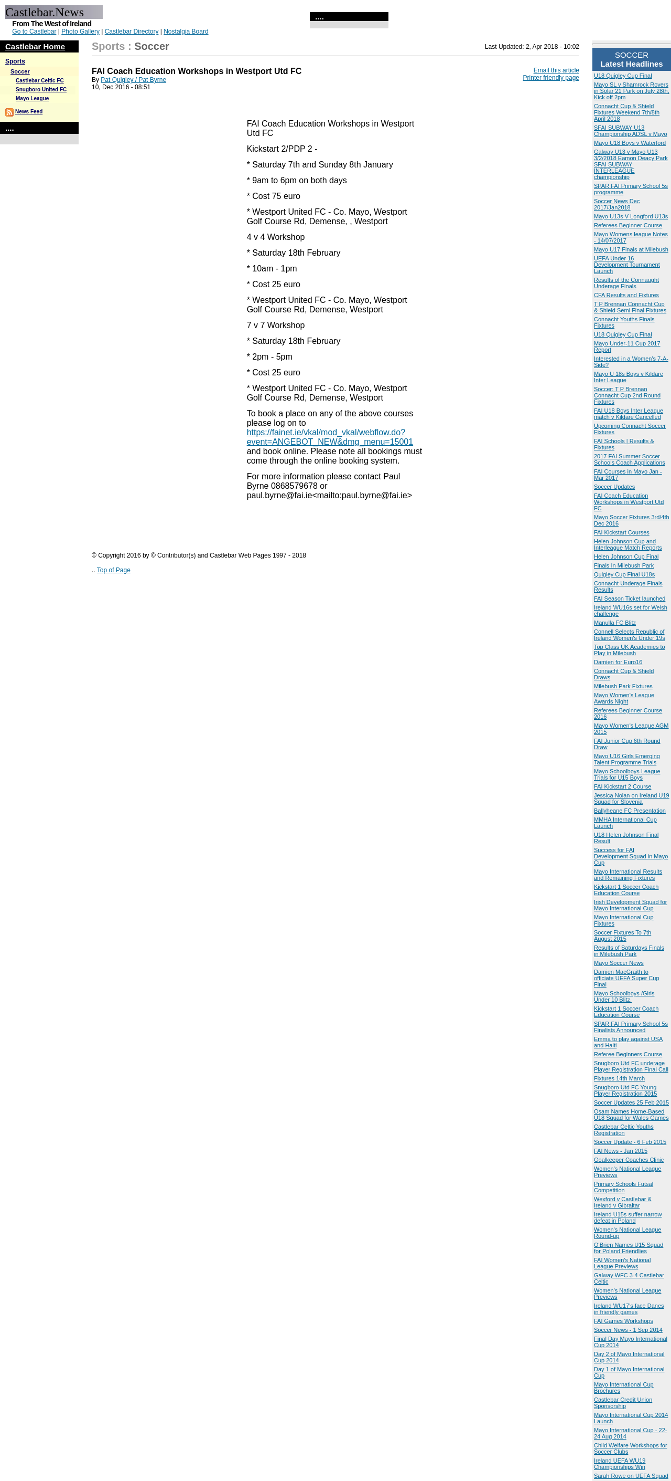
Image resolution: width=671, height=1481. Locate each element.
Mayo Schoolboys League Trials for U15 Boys (627, 774)
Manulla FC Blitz (615, 622)
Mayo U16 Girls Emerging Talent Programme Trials (627, 759)
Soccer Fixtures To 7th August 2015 (622, 935)
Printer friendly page (551, 77)
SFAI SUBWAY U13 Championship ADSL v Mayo (630, 130)
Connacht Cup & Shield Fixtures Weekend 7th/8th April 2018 (626, 112)
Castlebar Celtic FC (40, 80)
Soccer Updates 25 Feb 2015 (631, 1102)
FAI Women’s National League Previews (622, 1263)
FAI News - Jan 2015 (620, 1151)
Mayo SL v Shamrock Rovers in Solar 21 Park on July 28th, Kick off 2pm (631, 90)
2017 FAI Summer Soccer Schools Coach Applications (629, 459)
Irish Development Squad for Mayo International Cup (630, 905)
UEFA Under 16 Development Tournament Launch (627, 264)
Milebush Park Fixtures (623, 686)
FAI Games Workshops (623, 1321)
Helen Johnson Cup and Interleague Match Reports (628, 544)
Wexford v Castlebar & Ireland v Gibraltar (623, 1202)
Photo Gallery (80, 31)
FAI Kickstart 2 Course (622, 786)
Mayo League (32, 98)
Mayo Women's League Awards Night (624, 698)
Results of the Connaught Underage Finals (626, 283)
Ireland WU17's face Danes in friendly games (629, 1309)
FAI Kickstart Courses (622, 532)
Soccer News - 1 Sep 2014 (628, 1330)
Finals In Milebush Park (624, 565)
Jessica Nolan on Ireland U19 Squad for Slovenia (631, 798)
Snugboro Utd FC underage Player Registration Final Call (631, 1066)
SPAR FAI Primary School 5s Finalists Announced (631, 1027)
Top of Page (114, 570)
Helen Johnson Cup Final (626, 556)
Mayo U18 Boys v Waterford (630, 143)
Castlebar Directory (132, 31)
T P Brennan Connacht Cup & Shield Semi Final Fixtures (630, 307)
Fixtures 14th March (619, 1078)
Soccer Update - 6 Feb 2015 (630, 1142)
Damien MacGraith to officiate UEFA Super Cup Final (626, 978)
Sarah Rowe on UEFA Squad (631, 1476)
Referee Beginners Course (628, 1054)
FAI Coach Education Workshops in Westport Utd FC (629, 501)
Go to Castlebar (34, 31)
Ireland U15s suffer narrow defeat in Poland (628, 1217)
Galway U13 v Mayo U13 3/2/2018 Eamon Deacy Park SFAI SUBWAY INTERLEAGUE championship (631, 164)
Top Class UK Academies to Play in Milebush (629, 650)
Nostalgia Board (186, 31)
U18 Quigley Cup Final (623, 75)
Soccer (20, 71)
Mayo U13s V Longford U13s (631, 216)
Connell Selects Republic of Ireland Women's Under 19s (629, 634)
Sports (15, 61)
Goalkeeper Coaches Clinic (629, 1160)
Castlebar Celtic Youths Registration (624, 1129)
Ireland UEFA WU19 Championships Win (619, 1463)
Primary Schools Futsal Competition (623, 1187)
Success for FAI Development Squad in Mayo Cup (631, 856)
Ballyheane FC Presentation (630, 810)
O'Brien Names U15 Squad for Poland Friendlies (628, 1248)
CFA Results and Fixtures (626, 295)
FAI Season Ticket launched (629, 598)
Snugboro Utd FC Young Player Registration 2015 (625, 1090)
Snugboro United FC (41, 89)
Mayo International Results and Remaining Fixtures (628, 874)
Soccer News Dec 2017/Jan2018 (617, 204)
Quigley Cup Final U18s (624, 574)
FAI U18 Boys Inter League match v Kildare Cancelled (628, 413)
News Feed (28, 111)
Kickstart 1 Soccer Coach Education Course (626, 890)
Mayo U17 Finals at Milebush (631, 249)
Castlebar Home (35, 46)
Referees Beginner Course (628, 225)
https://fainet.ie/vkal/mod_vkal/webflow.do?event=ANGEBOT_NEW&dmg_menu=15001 (330, 437)
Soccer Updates (614, 487)
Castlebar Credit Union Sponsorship (623, 1402)
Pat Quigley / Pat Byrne (133, 79)
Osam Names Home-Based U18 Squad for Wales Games (631, 1114)
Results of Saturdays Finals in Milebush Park (629, 950)
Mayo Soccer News (619, 963)
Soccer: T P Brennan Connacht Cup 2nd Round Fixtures (627, 395)
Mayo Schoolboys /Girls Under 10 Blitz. (624, 996)
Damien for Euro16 (618, 662)
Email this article (556, 70)
